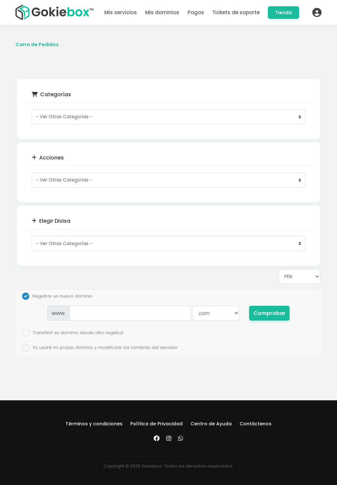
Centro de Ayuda (211, 423)
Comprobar (269, 313)
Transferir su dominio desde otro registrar (73, 332)
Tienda (283, 12)
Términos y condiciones (93, 423)
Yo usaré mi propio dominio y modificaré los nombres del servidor (100, 347)
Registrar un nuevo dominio (57, 296)
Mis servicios (120, 12)
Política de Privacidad (156, 423)
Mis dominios (162, 12)
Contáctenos (256, 423)
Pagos (196, 12)
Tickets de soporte (236, 12)
